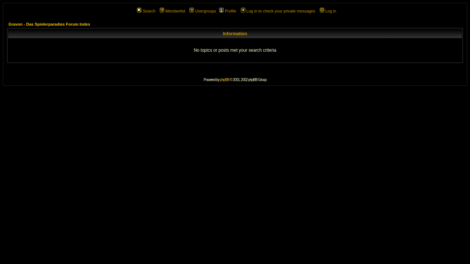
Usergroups (202, 11)
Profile (227, 11)
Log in (328, 11)
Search (146, 11)
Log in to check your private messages (278, 11)
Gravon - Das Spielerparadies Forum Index (49, 24)
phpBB (224, 80)
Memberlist (172, 11)
